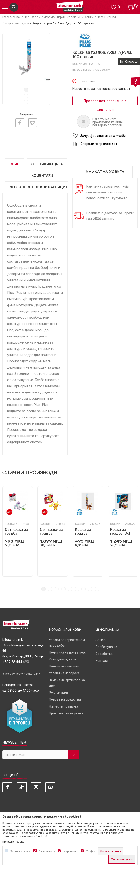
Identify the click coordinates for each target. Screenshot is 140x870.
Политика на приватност (68, 652)
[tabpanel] (26, 57)
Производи (32, 17)
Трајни (90, 851)
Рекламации (58, 693)
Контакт (102, 661)
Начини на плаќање (64, 666)
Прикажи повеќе (13, 841)
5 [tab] (70, 589)
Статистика (47, 851)
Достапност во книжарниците (39, 187)
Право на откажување (66, 713)
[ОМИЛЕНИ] (113, 6)
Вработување (106, 647)
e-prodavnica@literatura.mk (21, 673)
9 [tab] (97, 589)
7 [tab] (83, 589)
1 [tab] (26, 90)
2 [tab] (26, 96)
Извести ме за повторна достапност (101, 89)
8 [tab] (90, 589)
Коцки (89, 17)
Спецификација (47, 164)
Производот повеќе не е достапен (105, 102)
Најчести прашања (63, 706)
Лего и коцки (106, 17)
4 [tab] (63, 589)
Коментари (42, 176)
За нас (101, 640)
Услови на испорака (64, 673)
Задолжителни (20, 851)
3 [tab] (26, 102)
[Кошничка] (132, 6)
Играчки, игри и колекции (62, 17)
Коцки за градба (17, 23)
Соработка (104, 654)
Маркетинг (71, 851)
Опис (14, 164)
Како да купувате (62, 659)
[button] (105, 136)
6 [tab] (77, 589)
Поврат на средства (65, 700)
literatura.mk (11, 17)
